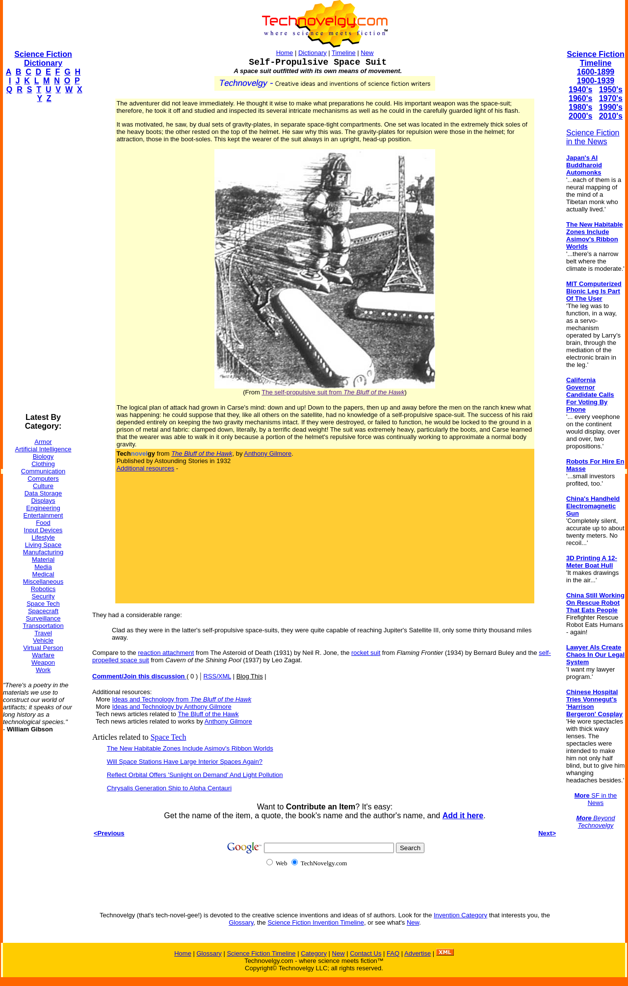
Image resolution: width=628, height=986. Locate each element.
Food (43, 522)
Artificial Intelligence (43, 449)
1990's (611, 107)
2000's (580, 116)
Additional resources (145, 468)
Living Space (43, 544)
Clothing (43, 463)
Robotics (43, 589)
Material (43, 559)
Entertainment (43, 515)
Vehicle (43, 640)
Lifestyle (43, 537)
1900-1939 (596, 81)
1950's (611, 89)
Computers (43, 478)
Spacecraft (43, 611)
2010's (611, 116)
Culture (43, 486)
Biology (43, 456)
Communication (43, 471)
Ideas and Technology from (181, 699)
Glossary (241, 922)
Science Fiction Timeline (595, 58)
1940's (580, 89)
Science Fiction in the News (593, 137)
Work (43, 670)
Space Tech (43, 603)
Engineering (43, 508)
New (367, 52)
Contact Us (365, 953)
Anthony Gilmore (267, 453)
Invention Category (460, 915)
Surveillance (43, 618)
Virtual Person (43, 647)
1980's (580, 107)
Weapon (43, 662)
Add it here (463, 815)
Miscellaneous (43, 581)
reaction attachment (166, 652)
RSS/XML (217, 676)
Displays (43, 500)
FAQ (393, 953)
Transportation (43, 625)
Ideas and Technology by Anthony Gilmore (171, 706)
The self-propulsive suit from (333, 392)
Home (284, 52)
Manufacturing (43, 552)
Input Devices (43, 530)
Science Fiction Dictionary (43, 58)
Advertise (417, 953)
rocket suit (365, 652)
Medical (43, 574)
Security (43, 596)
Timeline (344, 52)
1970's (611, 98)
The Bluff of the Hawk (208, 714)
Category (314, 953)
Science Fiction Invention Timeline (315, 922)
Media (43, 567)
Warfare (43, 655)
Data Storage (43, 493)
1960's (580, 98)
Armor (43, 441)
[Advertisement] (42, 258)
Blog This (249, 676)
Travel (43, 633)
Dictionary (312, 52)
